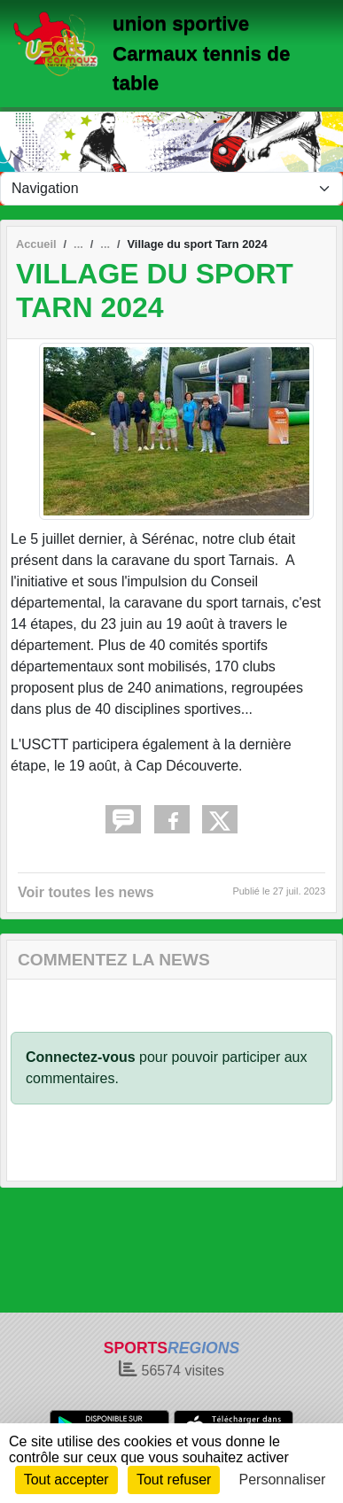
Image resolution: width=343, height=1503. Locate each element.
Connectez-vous (81, 1057)
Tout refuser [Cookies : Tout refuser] (173, 1479)
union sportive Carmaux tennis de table (201, 53)
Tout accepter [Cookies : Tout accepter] (66, 1479)
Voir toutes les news (86, 892)
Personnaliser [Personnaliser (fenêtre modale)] (282, 1479)
